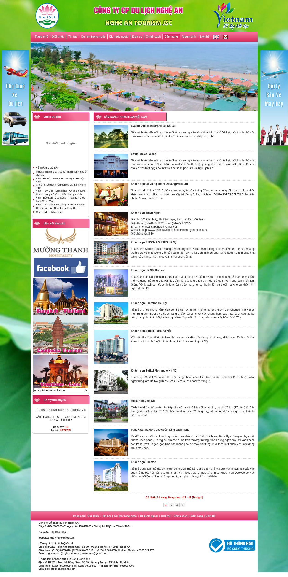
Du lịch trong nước (93, 36)
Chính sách (153, 36)
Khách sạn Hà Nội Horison (148, 270)
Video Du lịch (52, 117)
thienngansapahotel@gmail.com (159, 226)
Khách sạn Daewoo (143, 462)
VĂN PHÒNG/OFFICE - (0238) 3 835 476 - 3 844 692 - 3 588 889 (61, 418)
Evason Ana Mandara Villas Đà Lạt (153, 125)
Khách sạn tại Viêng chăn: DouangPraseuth (159, 184)
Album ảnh (189, 36)
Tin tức (72, 36)
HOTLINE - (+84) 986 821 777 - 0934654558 (61, 410)
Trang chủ (41, 36)
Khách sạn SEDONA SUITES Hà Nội (154, 242)
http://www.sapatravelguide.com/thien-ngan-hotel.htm (174, 230)
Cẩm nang (171, 36)
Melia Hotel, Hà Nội (143, 400)
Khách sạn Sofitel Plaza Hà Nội (151, 330)
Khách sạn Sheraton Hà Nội (149, 303)
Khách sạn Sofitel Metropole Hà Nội (154, 370)
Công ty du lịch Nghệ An (49, 212)
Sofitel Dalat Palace (143, 154)
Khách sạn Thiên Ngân (146, 212)
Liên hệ (204, 36)
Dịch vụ (137, 36)
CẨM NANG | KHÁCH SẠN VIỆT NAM (125, 117)
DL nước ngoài (118, 36)
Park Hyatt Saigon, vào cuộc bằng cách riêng (160, 429)
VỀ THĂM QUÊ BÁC (47, 167)
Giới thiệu (58, 36)
